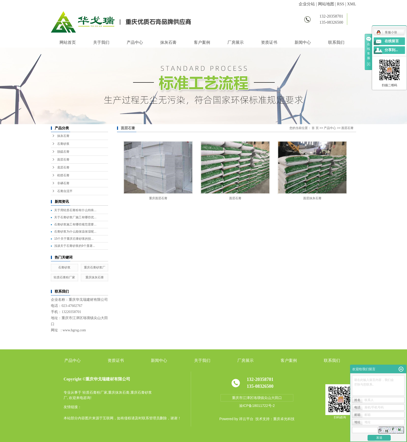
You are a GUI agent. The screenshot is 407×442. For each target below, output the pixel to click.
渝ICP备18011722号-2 (257, 406)
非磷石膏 (63, 183)
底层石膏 (63, 167)
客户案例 (202, 42)
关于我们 (101, 42)
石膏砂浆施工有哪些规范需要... (75, 224)
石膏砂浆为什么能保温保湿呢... (75, 231)
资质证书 (269, 42)
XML (351, 4)
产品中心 (135, 42)
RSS (340, 4)
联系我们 (336, 42)
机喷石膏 (63, 175)
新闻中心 (303, 42)
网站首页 (68, 42)
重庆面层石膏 (158, 198)
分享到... (391, 50)
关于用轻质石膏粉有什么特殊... (75, 210)
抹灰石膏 (168, 42)
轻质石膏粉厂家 (64, 277)
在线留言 (392, 41)
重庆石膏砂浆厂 (94, 267)
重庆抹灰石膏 (94, 277)
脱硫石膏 (63, 151)
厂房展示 (235, 42)
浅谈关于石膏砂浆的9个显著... (74, 246)
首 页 (315, 128)
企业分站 (307, 4)
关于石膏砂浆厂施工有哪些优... (75, 217)
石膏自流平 (64, 191)
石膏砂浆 (63, 144)
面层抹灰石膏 (312, 198)
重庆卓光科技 (284, 419)
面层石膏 (63, 159)
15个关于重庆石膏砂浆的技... (74, 238)
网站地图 (326, 4)
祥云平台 (246, 419)
